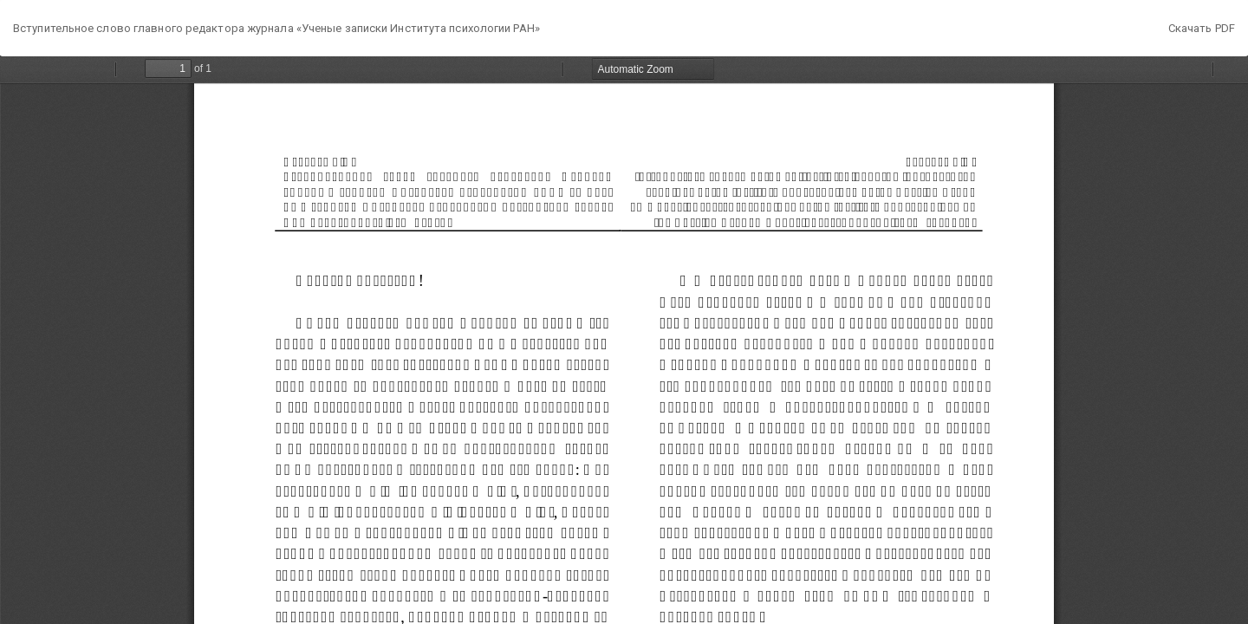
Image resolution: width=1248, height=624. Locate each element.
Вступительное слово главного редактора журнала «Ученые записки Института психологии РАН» (276, 28)
